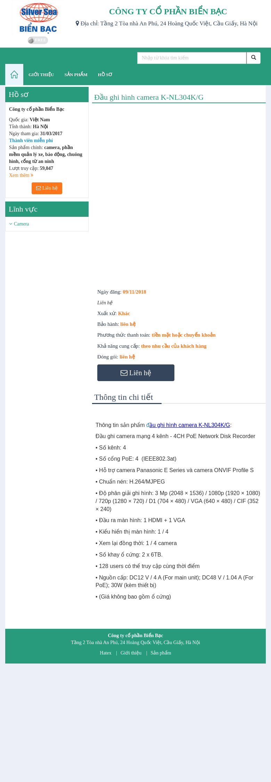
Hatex (105, 653)
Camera (21, 224)
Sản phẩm (161, 653)
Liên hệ (47, 188)
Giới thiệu (131, 653)
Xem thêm (21, 175)
